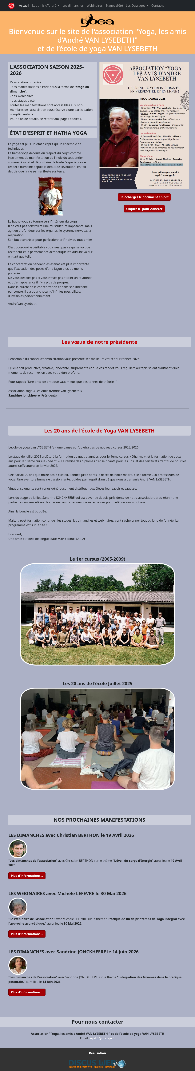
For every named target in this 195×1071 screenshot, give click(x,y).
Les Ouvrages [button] (136, 5)
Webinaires (95, 5)
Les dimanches (73, 5)
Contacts (157, 5)
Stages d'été (114, 5)
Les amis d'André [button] (44, 5)
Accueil (24, 5)
